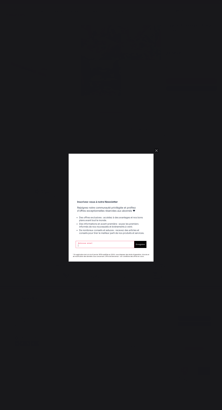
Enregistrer (140, 244)
